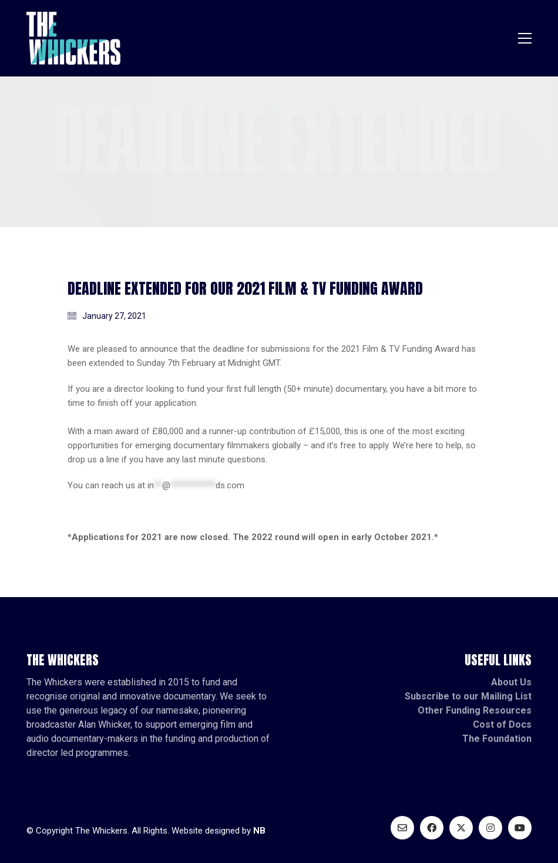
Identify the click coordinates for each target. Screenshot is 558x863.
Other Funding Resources (475, 710)
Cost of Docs (502, 724)
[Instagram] (490, 827)
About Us (511, 682)
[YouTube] (520, 827)
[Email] (402, 827)
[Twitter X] (461, 827)
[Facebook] (431, 827)
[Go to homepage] (73, 38)
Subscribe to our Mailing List (468, 696)
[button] (525, 38)
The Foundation (497, 738)
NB (259, 830)
